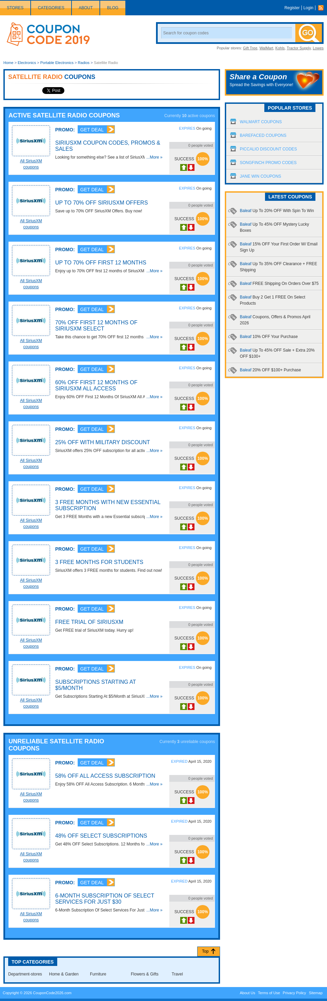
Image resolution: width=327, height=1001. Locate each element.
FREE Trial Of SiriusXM (89, 622)
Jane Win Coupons (260, 176)
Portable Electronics (57, 63)
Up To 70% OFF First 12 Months (100, 262)
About (86, 7)
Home (8, 63)
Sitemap (316, 993)
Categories (51, 7)
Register (292, 7)
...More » (154, 157)
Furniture (98, 974)
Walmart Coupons (261, 121)
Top (205, 951)
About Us (247, 993)
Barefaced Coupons (263, 135)
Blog (112, 7)
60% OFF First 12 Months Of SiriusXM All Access (96, 385)
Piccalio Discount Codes (268, 149)
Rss (322, 8)
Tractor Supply (299, 48)
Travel (177, 974)
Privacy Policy (294, 993)
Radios (84, 63)
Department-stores (25, 974)
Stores (15, 7)
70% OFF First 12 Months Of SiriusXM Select (96, 326)
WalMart (267, 48)
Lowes (318, 48)
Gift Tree (250, 48)
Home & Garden (64, 974)
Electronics (27, 63)
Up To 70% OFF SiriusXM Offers (101, 203)
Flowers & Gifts (144, 974)
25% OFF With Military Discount (102, 442)
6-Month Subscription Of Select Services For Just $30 (104, 899)
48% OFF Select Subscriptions (101, 836)
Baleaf (277, 210)
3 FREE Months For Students (99, 562)
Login (308, 7)
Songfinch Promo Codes (268, 162)
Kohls (280, 48)
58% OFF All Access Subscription (105, 776)
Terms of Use (269, 993)
